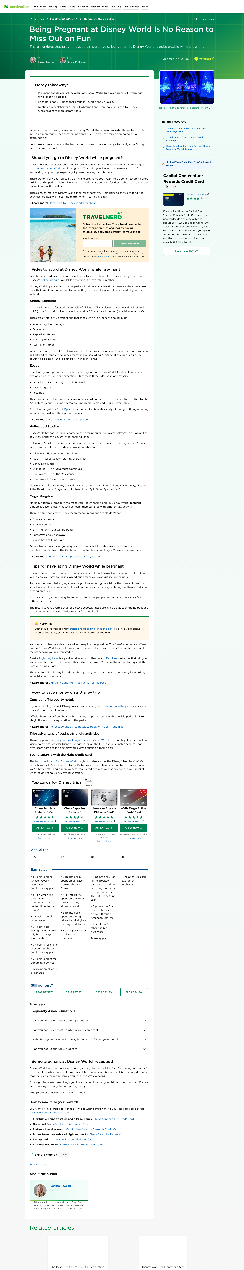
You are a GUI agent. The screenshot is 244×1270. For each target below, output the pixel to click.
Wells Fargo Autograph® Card (72, 1124)
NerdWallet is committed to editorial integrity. (184, 108)
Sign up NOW (130, 243)
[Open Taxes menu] (145, 7)
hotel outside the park (117, 706)
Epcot (68, 409)
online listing (49, 280)
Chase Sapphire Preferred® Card (113, 1119)
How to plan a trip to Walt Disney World (74, 556)
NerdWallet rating (43, 821)
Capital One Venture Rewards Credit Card (93, 1129)
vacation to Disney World (46, 168)
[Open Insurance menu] (83, 7)
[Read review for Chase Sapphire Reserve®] (74, 992)
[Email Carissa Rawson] (52, 1190)
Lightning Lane (48, 658)
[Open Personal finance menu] (99, 7)
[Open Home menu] (63, 7)
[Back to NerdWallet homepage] (32, 19)
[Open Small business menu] (131, 7)
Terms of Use (113, 254)
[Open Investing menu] (116, 7)
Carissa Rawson (62, 1185)
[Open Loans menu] (72, 7)
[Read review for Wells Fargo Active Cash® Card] (134, 992)
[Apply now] (45, 828)
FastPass (111, 658)
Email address (90, 238)
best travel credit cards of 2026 (50, 1112)
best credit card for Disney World (56, 761)
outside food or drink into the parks (92, 628)
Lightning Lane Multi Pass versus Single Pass (77, 682)
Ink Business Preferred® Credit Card (81, 1144)
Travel (41, 19)
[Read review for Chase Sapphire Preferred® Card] (44, 992)
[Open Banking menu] (52, 7)
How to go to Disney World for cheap (73, 203)
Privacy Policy (105, 256)
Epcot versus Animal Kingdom (68, 419)
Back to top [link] (41, 1164)
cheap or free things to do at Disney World (81, 740)
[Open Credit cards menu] (39, 7)
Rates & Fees (45, 838)
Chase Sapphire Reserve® (105, 1134)
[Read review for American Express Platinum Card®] (104, 992)
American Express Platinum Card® (73, 1139)
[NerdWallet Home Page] (16, 6)
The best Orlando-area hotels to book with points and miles (87, 726)
